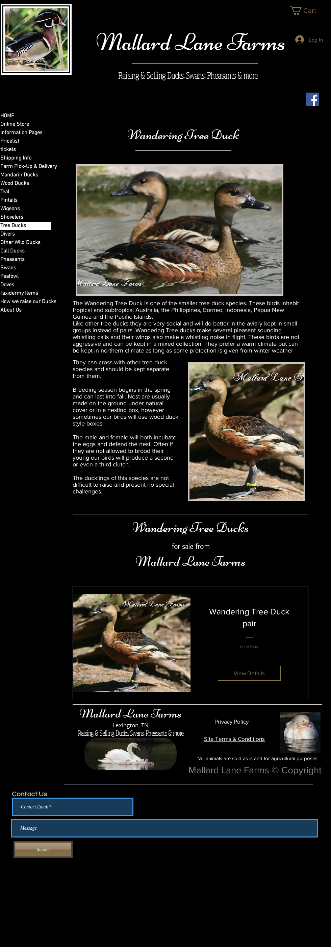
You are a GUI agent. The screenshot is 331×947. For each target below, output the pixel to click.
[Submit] (43, 849)
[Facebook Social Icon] (312, 99)
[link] (308, 10)
